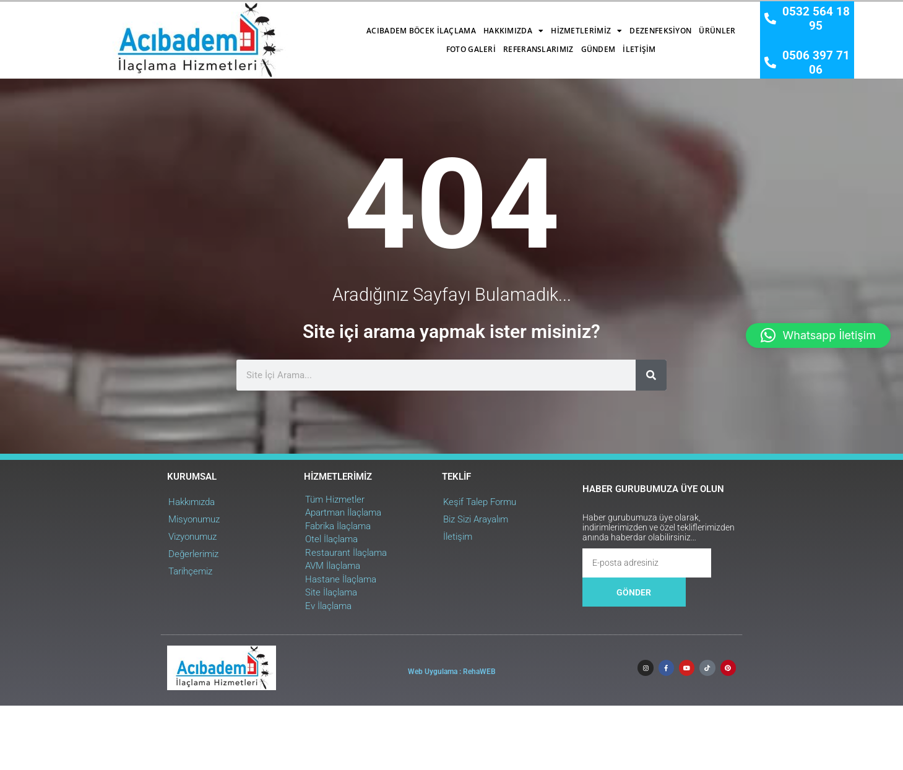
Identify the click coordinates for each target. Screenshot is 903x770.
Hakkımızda (329, 24)
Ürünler (533, 24)
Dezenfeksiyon (477, 24)
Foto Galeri (583, 24)
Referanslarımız (651, 24)
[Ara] (646, 567)
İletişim (455, 43)
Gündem (414, 43)
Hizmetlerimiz (402, 24)
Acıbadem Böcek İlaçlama (237, 24)
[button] (818, 335)
